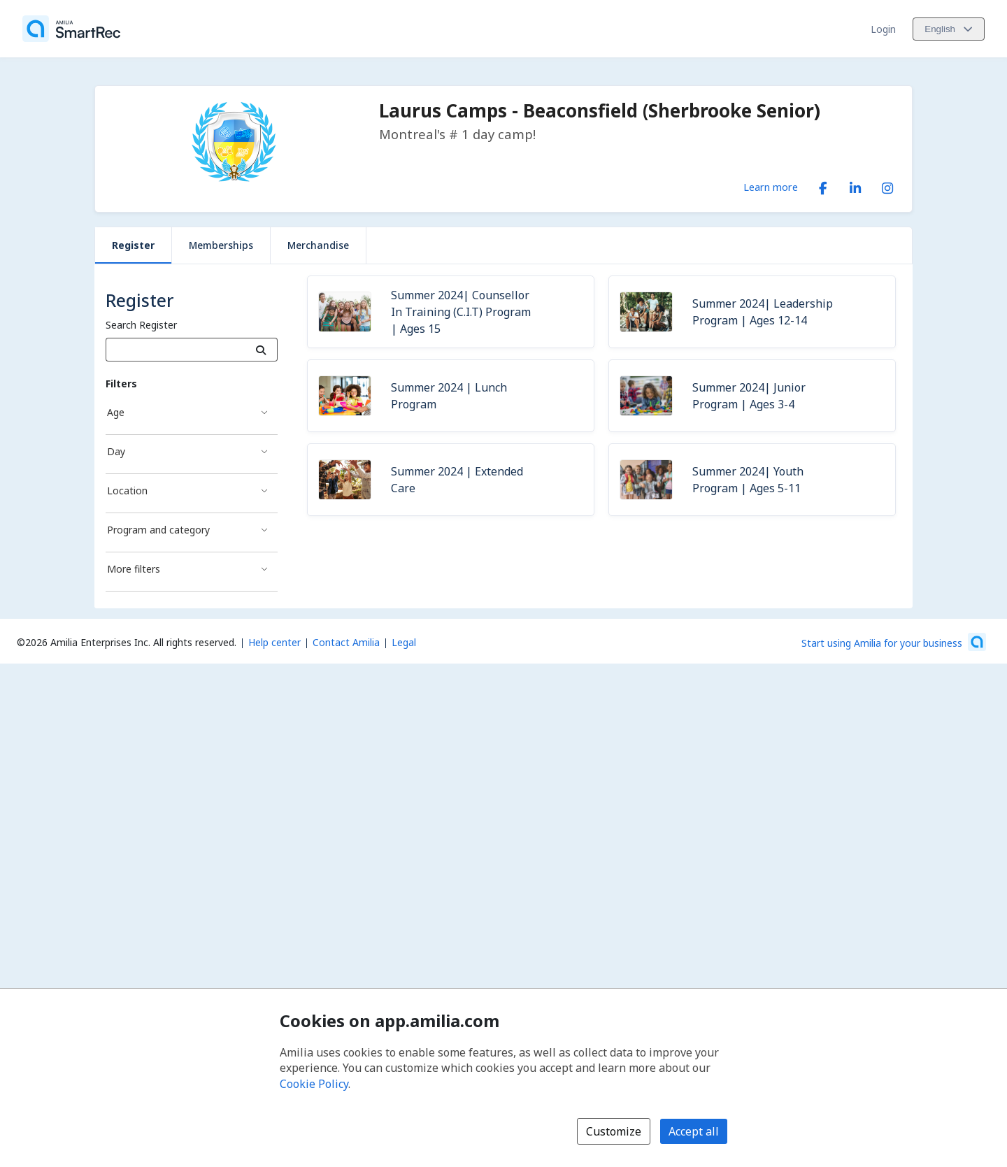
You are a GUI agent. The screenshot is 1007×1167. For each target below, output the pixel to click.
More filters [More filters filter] (133, 568)
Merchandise (318, 245)
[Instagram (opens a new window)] (887, 185)
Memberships (221, 245)
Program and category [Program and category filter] (158, 529)
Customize (613, 1131)
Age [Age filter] (115, 412)
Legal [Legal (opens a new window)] (404, 642)
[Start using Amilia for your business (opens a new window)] (893, 642)
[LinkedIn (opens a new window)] (855, 185)
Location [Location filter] (127, 490)
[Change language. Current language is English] (949, 29)
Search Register (141, 324)
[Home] (71, 28)
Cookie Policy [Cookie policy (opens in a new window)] (314, 1083)
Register (133, 245)
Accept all (694, 1131)
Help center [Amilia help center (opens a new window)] (274, 642)
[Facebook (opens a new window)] (823, 185)
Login (883, 29)
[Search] (261, 349)
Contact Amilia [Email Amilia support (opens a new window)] (346, 642)
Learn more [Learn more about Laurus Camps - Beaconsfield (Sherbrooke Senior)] (770, 187)
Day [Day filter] (116, 451)
